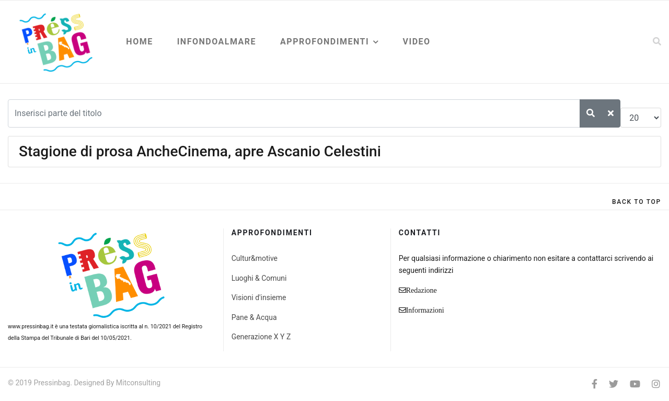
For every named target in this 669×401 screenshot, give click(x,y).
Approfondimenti (324, 42)
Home (139, 42)
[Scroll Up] (636, 202)
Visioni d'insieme (259, 297)
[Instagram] (656, 384)
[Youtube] (635, 384)
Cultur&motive (255, 258)
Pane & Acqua (254, 317)
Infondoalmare (216, 42)
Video (417, 42)
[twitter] (613, 384)
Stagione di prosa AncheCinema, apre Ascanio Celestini (200, 151)
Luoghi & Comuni (259, 278)
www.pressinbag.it (30, 326)
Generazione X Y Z (261, 337)
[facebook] (594, 384)
